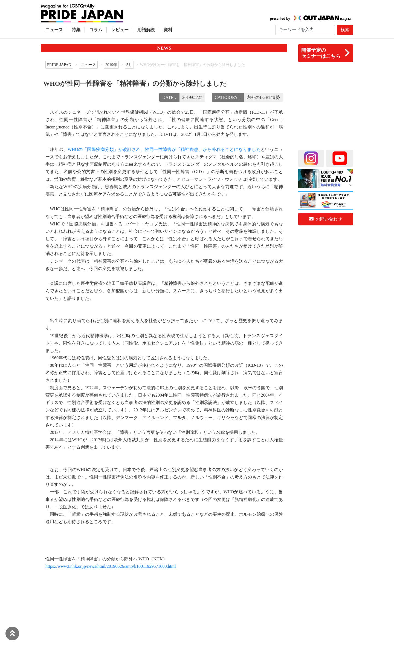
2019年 (111, 64)
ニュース (54, 29)
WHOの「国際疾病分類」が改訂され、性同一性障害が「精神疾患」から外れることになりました (164, 149)
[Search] (305, 30)
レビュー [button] (120, 29)
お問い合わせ (325, 219)
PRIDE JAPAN (59, 64)
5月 (129, 64)
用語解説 (146, 29)
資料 (168, 29)
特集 (76, 29)
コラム (95, 29)
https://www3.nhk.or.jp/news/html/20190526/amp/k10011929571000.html (110, 566)
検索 (345, 29)
